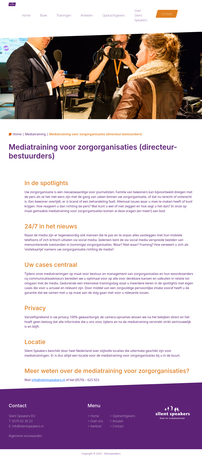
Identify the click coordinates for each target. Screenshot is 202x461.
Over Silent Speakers (140, 15)
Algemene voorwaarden (25, 436)
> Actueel (116, 421)
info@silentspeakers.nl (48, 380)
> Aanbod (94, 426)
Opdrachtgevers (113, 15)
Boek (43, 15)
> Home (93, 416)
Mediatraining (35, 134)
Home (26, 15)
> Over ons (95, 421)
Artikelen (87, 15)
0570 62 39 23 (22, 421)
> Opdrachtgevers (122, 416)
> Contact (116, 426)
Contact (166, 14)
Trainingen (63, 15)
